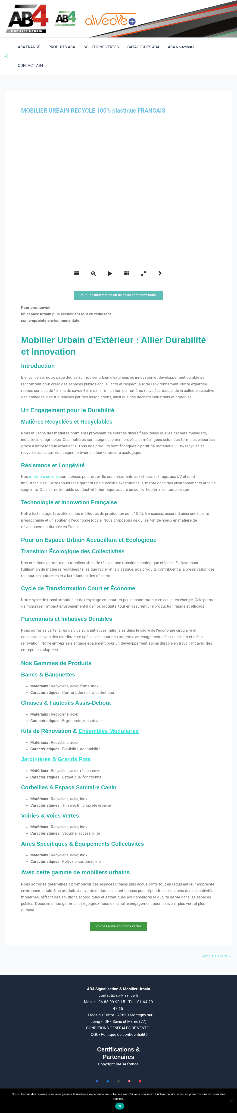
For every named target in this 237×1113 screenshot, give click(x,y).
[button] (7, 47)
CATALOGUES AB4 (145, 47)
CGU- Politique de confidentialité (119, 1016)
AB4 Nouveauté (181, 47)
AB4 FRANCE (32, 47)
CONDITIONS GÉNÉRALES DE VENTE (118, 1009)
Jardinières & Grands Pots (56, 741)
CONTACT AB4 (215, 47)
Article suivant (217, 938)
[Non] (231, 1100)
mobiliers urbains (43, 458)
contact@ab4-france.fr (119, 977)
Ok (120, 1106)
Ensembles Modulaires (108, 712)
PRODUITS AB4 (64, 47)
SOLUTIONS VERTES (103, 47)
